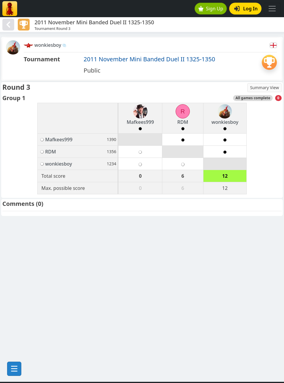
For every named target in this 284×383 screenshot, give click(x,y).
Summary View (264, 87)
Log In (246, 8)
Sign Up (210, 8)
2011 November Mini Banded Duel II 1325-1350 (149, 59)
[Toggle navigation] (272, 9)
